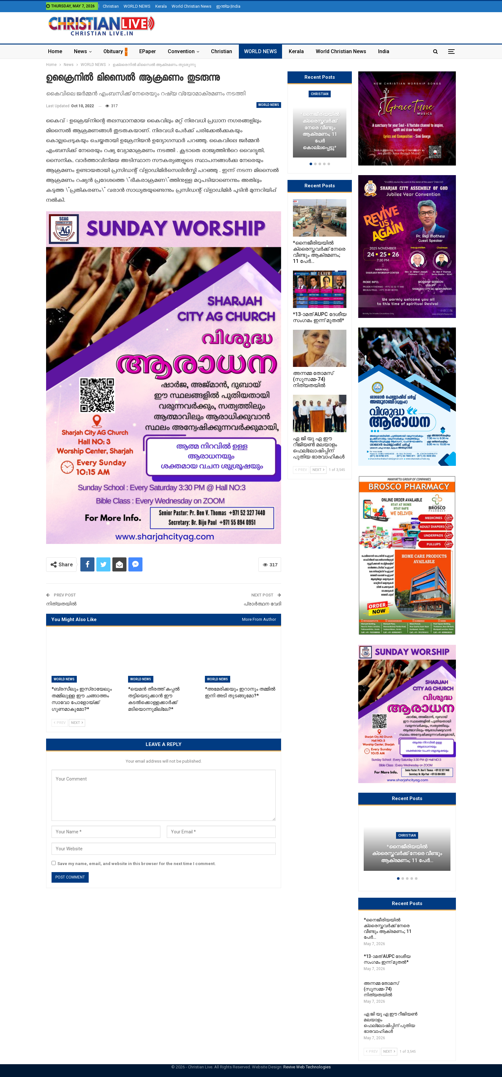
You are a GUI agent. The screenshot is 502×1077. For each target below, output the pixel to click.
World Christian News (191, 6)
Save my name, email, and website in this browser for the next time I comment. (136, 863)
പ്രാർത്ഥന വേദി (262, 604)
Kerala (161, 6)
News (80, 51)
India (383, 51)
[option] (407, 844)
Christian (111, 6)
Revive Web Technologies (307, 1067)
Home (55, 51)
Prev (60, 723)
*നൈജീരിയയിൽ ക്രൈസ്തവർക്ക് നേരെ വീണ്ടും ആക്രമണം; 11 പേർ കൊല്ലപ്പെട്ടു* (319, 130)
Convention (181, 51)
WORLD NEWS (137, 6)
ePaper (147, 51)
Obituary (113, 51)
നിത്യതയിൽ (61, 604)
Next (77, 723)
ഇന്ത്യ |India (228, 6)
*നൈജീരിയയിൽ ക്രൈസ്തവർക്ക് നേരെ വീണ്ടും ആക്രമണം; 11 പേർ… (407, 854)
